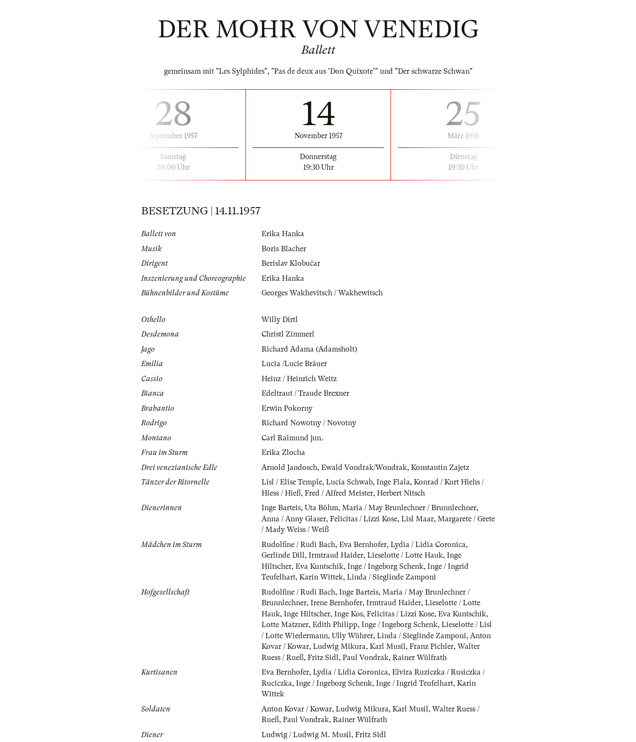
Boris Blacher (283, 248)
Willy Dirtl (279, 319)
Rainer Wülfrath (419, 657)
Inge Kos (348, 614)
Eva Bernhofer (363, 544)
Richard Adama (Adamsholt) (309, 349)
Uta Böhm (321, 507)
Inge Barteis (281, 507)
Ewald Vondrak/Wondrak (364, 467)
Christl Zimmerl (287, 334)
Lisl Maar (417, 519)
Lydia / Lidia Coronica (428, 544)
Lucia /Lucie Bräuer (294, 363)
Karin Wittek (321, 577)
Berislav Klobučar (290, 263)
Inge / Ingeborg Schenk (385, 566)
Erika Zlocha (283, 452)
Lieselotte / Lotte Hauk (405, 555)
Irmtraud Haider (336, 555)
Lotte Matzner (285, 624)
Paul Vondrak (365, 657)
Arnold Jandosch (289, 467)
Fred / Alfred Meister (339, 493)
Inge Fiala (393, 482)
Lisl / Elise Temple (291, 482)
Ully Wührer (352, 635)
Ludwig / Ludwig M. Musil (306, 734)
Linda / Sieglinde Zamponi (391, 577)
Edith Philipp (335, 624)
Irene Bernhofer (336, 602)
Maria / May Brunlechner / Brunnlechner (409, 507)
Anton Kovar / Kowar (296, 709)
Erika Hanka (282, 233)
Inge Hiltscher (307, 614)
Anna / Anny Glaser (293, 519)
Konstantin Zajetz (440, 467)
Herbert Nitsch (401, 493)
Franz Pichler (431, 646)
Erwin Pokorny (286, 408)
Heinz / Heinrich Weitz (299, 378)
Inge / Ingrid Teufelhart (414, 683)
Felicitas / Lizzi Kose (363, 519)
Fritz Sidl (323, 657)
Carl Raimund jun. (292, 438)
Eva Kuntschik (319, 566)
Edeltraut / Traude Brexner (305, 393)
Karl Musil (388, 646)
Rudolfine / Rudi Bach (298, 544)
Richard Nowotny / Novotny (308, 423)
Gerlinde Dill (283, 555)
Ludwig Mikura (339, 646)
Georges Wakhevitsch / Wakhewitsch (322, 293)
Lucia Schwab (349, 482)
